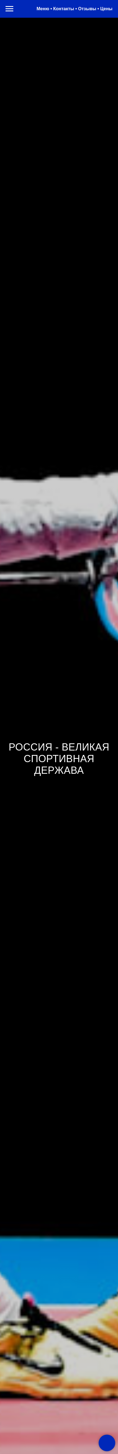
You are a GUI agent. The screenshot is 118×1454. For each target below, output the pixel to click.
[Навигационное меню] (9, 9)
